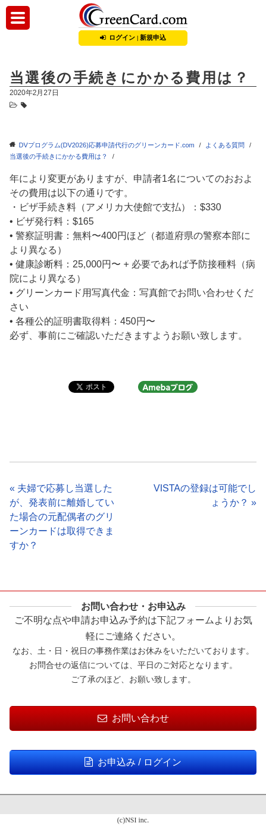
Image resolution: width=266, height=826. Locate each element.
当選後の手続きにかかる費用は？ (59, 156)
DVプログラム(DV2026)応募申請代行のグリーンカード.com (107, 145)
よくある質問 (225, 145)
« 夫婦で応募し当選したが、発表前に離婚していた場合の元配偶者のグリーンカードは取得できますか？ (62, 516)
